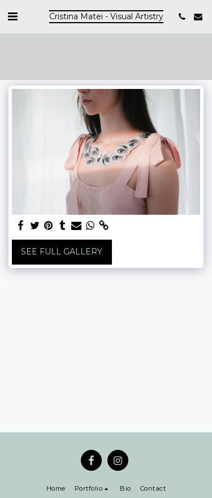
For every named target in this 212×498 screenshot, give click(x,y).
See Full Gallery (61, 251)
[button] (12, 16)
